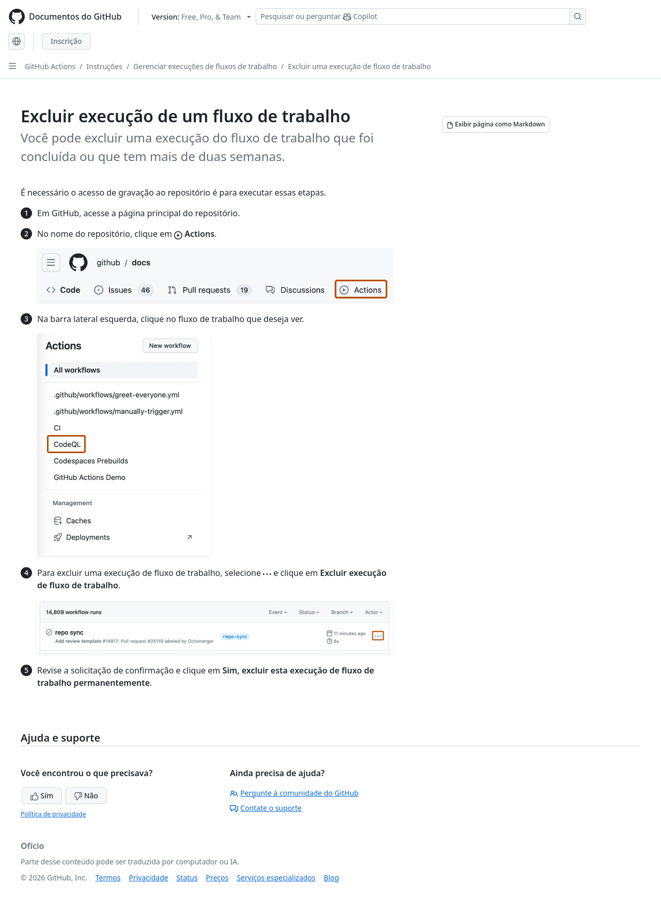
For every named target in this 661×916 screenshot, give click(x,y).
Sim (41, 795)
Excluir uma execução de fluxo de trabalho (359, 66)
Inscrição (66, 41)
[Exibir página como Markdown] (495, 124)
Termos (108, 877)
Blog (331, 877)
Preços (217, 877)
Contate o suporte (266, 808)
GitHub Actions (50, 66)
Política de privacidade (53, 814)
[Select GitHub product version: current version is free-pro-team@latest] (201, 17)
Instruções (104, 66)
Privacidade (148, 877)
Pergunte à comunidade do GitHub (294, 793)
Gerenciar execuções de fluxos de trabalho (205, 66)
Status (187, 877)
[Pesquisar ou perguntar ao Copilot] (421, 16)
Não (86, 795)
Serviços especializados (276, 877)
